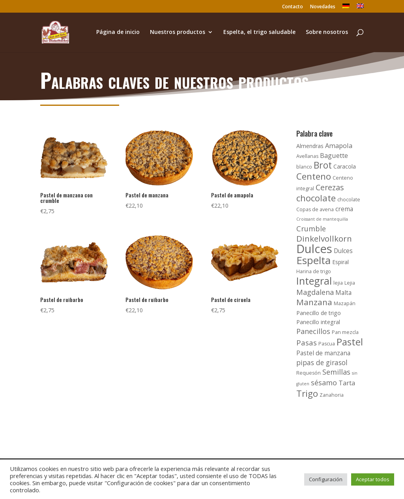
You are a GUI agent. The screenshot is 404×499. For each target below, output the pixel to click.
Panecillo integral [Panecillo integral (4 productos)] (318, 322)
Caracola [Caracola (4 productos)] (344, 166)
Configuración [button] (325, 479)
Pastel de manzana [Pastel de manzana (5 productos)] (323, 353)
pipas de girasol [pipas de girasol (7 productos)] (322, 362)
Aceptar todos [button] (372, 479)
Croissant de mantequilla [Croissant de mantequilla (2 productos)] (322, 219)
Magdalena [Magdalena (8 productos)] (315, 292)
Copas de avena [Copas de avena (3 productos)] (315, 209)
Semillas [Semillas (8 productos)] (336, 372)
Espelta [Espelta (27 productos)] (313, 260)
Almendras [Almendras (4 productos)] (310, 146)
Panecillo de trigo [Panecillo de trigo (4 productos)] (318, 313)
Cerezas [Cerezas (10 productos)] (330, 187)
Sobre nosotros (327, 32)
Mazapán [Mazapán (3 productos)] (344, 303)
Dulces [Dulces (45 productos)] (314, 249)
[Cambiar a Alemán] (346, 8)
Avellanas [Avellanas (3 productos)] (307, 156)
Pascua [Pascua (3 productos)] (326, 343)
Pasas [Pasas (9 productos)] (306, 343)
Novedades (322, 7)
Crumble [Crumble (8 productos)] (311, 228)
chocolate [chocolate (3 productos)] (348, 199)
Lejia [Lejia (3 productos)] (349, 283)
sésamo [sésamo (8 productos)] (324, 382)
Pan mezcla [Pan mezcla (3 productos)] (345, 332)
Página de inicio (118, 32)
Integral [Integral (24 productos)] (314, 280)
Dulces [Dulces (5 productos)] (343, 251)
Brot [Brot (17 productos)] (323, 165)
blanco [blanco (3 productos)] (304, 166)
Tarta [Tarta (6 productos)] (347, 382)
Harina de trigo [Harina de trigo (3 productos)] (313, 271)
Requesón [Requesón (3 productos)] (308, 373)
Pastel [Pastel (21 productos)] (350, 341)
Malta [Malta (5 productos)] (343, 293)
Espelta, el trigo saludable (259, 32)
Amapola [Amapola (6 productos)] (338, 145)
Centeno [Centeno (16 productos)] (313, 176)
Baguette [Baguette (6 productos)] (334, 155)
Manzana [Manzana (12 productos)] (314, 302)
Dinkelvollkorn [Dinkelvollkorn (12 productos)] (324, 238)
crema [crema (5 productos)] (344, 209)
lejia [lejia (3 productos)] (338, 283)
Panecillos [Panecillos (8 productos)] (313, 331)
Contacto (292, 7)
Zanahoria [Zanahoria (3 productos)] (332, 395)
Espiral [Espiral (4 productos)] (340, 262)
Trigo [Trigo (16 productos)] (307, 393)
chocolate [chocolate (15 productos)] (316, 198)
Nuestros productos (177, 32)
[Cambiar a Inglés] (360, 8)
